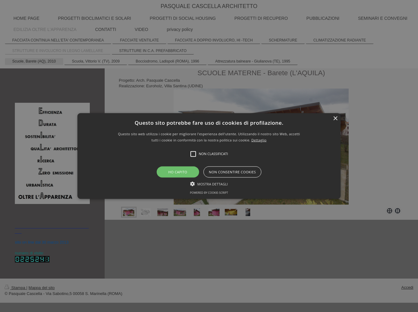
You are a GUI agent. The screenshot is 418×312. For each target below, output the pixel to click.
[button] (209, 156)
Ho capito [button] (177, 171)
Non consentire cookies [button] (232, 171)
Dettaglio (259, 139)
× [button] (335, 118)
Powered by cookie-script (209, 192)
